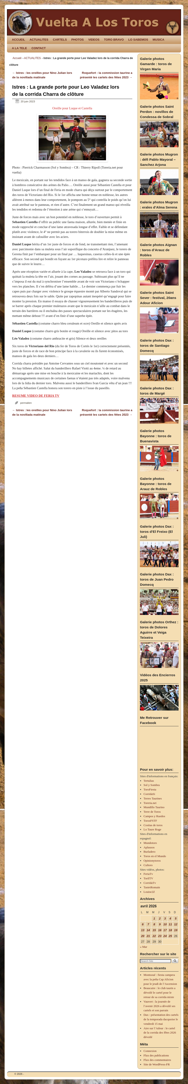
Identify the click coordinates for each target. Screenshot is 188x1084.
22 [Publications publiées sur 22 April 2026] (154, 936)
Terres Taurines (153, 798)
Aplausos (149, 847)
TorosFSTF (150, 820)
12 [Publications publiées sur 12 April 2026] (175, 924)
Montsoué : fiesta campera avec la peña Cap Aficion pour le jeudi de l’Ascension (160, 979)
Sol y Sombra (152, 785)
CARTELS (60, 39)
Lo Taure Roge (152, 829)
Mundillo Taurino (154, 807)
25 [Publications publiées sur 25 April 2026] (170, 936)
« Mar (143, 946)
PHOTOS (77, 39)
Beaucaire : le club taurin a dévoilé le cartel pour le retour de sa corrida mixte (159, 992)
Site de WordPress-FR (157, 1064)
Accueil (17, 58)
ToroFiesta (150, 789)
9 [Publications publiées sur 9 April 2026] (160, 924)
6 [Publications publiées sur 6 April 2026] (143, 924)
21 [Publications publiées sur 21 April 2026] (148, 936)
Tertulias (149, 780)
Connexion (150, 1051)
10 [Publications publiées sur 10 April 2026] (165, 924)
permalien (26, 402)
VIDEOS (94, 39)
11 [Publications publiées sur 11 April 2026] (170, 924)
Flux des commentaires (157, 1060)
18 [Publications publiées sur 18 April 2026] (170, 930)
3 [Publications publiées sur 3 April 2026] (165, 918)
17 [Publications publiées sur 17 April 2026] (165, 930)
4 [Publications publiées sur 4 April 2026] (170, 918)
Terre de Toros (152, 811)
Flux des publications (156, 1055)
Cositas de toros (153, 825)
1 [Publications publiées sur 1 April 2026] (154, 918)
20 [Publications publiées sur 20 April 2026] (142, 936)
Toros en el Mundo (155, 856)
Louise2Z (149, 891)
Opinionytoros (152, 860)
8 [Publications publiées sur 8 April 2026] (154, 924)
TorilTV (148, 878)
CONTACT (38, 48)
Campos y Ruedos (154, 816)
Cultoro (148, 865)
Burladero (149, 851)
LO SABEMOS (138, 39)
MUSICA (158, 39)
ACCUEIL (18, 39)
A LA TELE (19, 48)
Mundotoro (150, 843)
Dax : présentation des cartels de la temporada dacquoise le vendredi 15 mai (161, 1019)
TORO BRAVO (114, 39)
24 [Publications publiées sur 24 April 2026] (165, 936)
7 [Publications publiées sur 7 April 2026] (148, 924)
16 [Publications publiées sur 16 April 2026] (159, 930)
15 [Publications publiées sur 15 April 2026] (154, 930)
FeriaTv (148, 874)
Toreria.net (150, 803)
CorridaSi (149, 794)
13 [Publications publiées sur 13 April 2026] (142, 930)
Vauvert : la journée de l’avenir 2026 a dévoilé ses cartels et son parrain (159, 1006)
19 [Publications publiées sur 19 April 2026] (175, 930)
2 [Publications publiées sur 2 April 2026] (160, 918)
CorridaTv (150, 882)
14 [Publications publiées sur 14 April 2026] (148, 930)
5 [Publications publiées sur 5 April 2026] (176, 918)
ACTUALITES (39, 39)
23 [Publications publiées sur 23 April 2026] (159, 936)
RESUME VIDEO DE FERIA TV (35, 395)
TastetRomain (152, 887)
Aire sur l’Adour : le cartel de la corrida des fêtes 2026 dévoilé (160, 1033)
